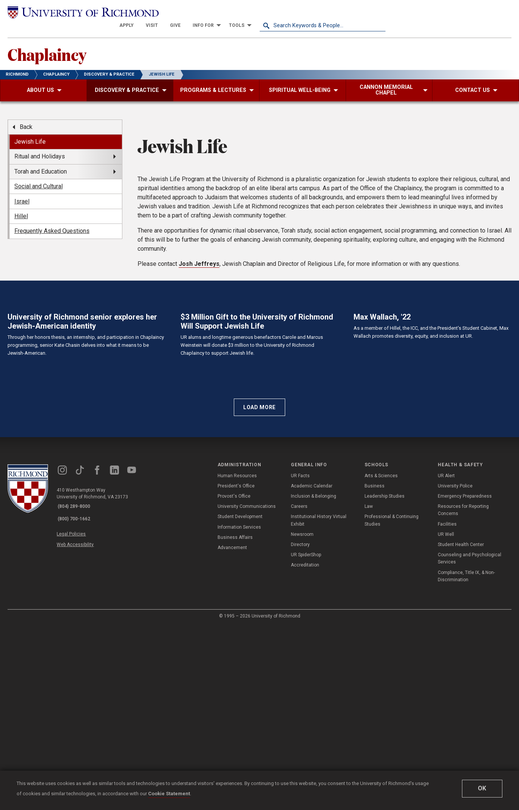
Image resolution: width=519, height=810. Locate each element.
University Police (455, 670)
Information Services (239, 711)
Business (375, 670)
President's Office (236, 670)
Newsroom (302, 719)
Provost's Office (234, 680)
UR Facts (300, 660)
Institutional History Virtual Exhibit (318, 704)
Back (26, 115)
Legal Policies (74, 715)
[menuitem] (252, 12)
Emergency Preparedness (465, 680)
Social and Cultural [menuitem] (38, 175)
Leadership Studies (385, 680)
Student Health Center (461, 729)
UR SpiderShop (306, 739)
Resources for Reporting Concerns (463, 694)
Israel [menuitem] (21, 190)
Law (369, 691)
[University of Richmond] (71, 11)
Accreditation (305, 749)
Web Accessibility (78, 724)
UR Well (446, 719)
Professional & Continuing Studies (392, 704)
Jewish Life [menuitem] (30, 130)
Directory (300, 729)
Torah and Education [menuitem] (40, 160)
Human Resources (237, 660)
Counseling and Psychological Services (469, 743)
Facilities (447, 708)
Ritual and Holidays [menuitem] (39, 145)
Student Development (240, 701)
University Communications (247, 691)
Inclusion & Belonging (313, 680)
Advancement (232, 732)
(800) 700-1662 (76, 701)
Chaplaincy (51, 42)
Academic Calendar (311, 670)
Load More (259, 591)
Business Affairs (235, 722)
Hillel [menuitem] (21, 205)
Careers (299, 691)
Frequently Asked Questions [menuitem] (52, 219)
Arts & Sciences (381, 660)
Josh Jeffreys (199, 368)
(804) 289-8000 (76, 691)
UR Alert (446, 660)
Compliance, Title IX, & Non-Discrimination (466, 760)
